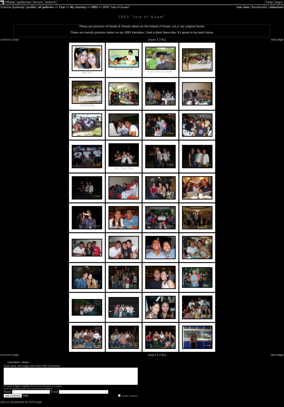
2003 (94, 7)
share (25, 362)
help (25, 398)
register (26, 389)
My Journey (78, 7)
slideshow (276, 7)
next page (277, 39)
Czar (62, 7)
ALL (163, 39)
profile (31, 7)
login (17, 389)
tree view (243, 7)
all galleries (46, 7)
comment (13, 362)
